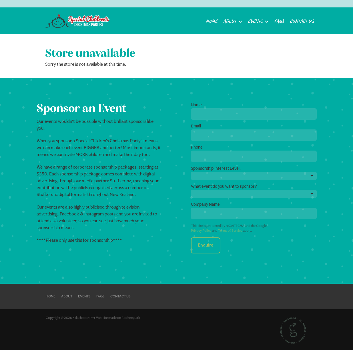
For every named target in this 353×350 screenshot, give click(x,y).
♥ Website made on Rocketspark (116, 318)
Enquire (206, 245)
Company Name (205, 204)
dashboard (83, 318)
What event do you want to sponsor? (224, 186)
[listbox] (254, 176)
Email (196, 126)
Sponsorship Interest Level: (216, 168)
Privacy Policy (201, 231)
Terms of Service (230, 231)
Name (196, 105)
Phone (197, 147)
